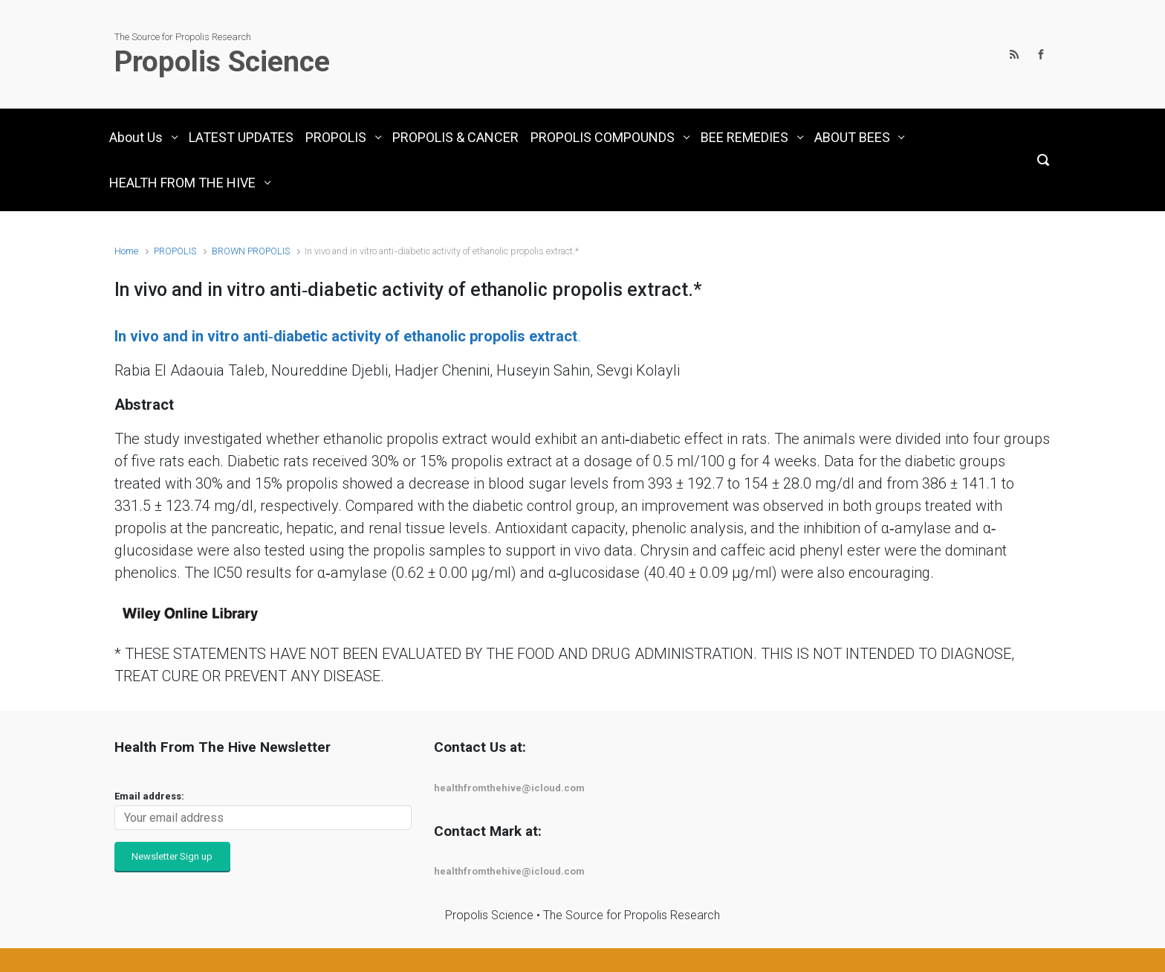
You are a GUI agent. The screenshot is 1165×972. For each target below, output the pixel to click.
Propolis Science (222, 62)
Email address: (149, 796)
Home (126, 251)
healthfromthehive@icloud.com (509, 788)
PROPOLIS (175, 251)
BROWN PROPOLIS (251, 251)
